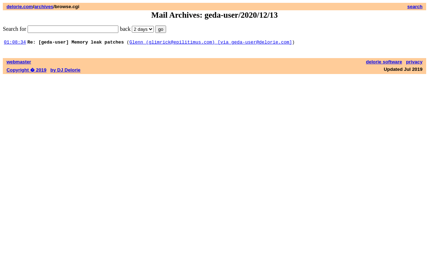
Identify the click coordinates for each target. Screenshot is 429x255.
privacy (414, 63)
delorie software (384, 63)
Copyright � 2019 (26, 71)
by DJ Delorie (66, 71)
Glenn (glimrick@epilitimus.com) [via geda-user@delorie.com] (210, 43)
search (415, 6)
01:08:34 (15, 43)
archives (43, 6)
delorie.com (19, 6)
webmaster (18, 63)
